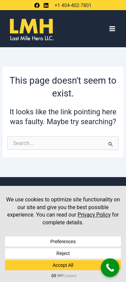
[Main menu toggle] (112, 29)
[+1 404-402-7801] (71, 5)
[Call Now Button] (110, 267)
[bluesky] (47, 5)
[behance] (38, 5)
